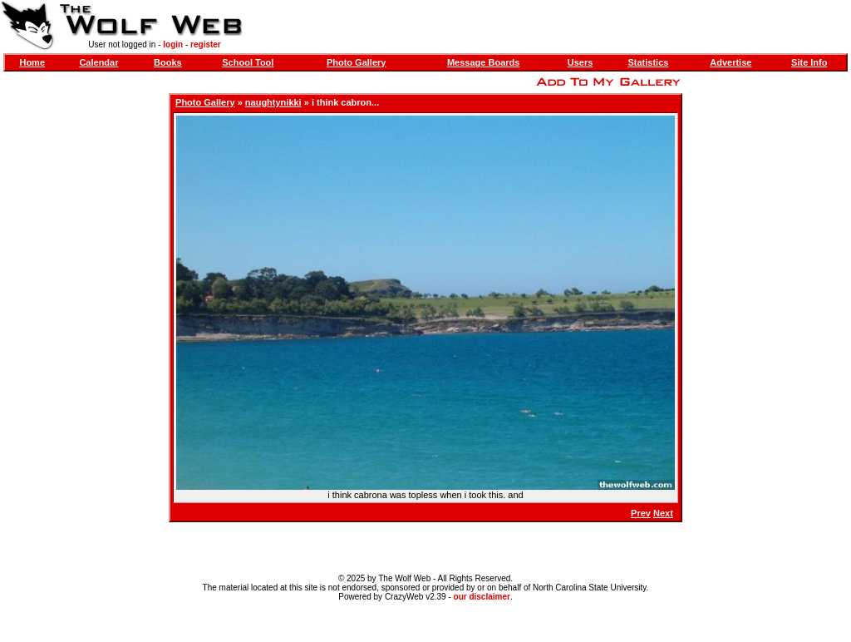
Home (32, 62)
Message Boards (483, 62)
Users (580, 62)
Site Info (809, 62)
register (205, 44)
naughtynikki (273, 102)
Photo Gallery (356, 62)
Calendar (98, 62)
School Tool (247, 62)
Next (663, 513)
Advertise (730, 62)
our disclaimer (482, 596)
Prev (641, 513)
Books (168, 62)
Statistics (647, 62)
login (173, 44)
